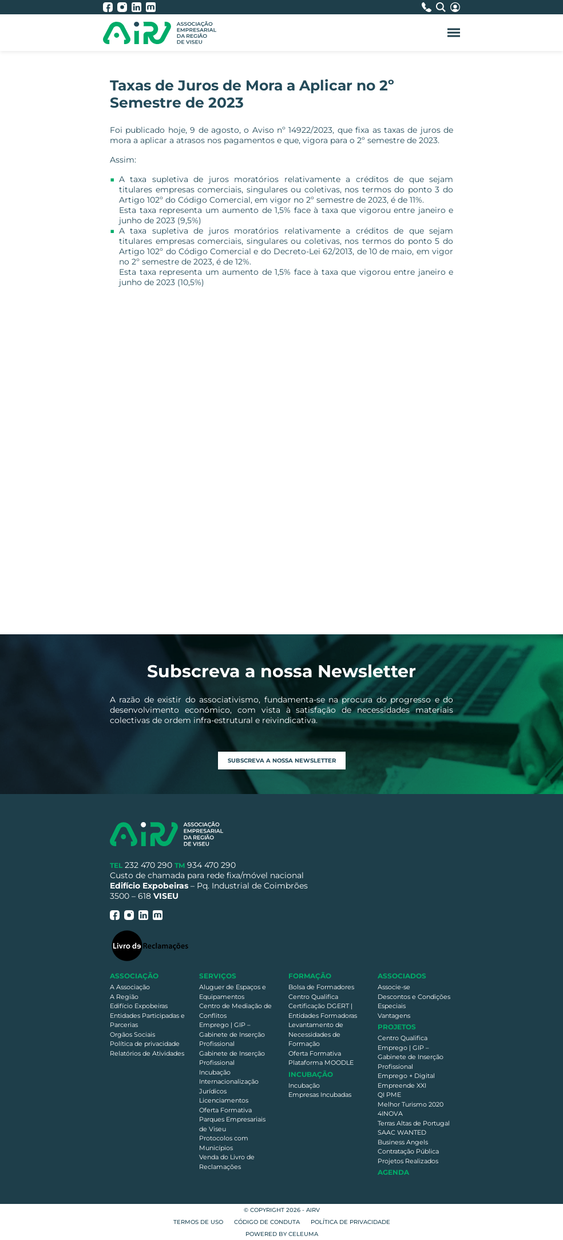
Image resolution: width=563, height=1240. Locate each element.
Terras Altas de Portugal (414, 1123)
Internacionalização (229, 1081)
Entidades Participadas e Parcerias (147, 1020)
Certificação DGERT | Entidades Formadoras (322, 1011)
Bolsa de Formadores (321, 987)
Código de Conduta (267, 1222)
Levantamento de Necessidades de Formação (315, 1034)
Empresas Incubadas (319, 1095)
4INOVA (390, 1113)
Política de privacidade (145, 1044)
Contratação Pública (408, 1151)
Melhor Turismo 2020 (410, 1104)
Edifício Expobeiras (139, 1006)
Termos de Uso (198, 1222)
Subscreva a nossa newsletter (282, 760)
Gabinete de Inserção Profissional (232, 1058)
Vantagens (394, 1016)
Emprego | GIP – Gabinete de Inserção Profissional (232, 1034)
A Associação (130, 987)
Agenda (393, 1172)
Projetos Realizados (408, 1161)
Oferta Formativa (225, 1110)
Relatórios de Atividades (147, 1053)
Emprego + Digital (406, 1076)
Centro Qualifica (313, 997)
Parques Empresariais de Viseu (232, 1124)
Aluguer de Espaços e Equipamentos (232, 992)
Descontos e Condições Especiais (414, 1001)
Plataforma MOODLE (321, 1063)
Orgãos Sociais (132, 1034)
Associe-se (394, 987)
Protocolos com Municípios (223, 1143)
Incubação (215, 1072)
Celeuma (303, 1234)
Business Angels (403, 1142)
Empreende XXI (402, 1085)
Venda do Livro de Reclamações (227, 1162)
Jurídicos (213, 1091)
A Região (124, 997)
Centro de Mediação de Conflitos (235, 1011)
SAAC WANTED (402, 1132)
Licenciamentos (223, 1100)
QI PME (389, 1095)
